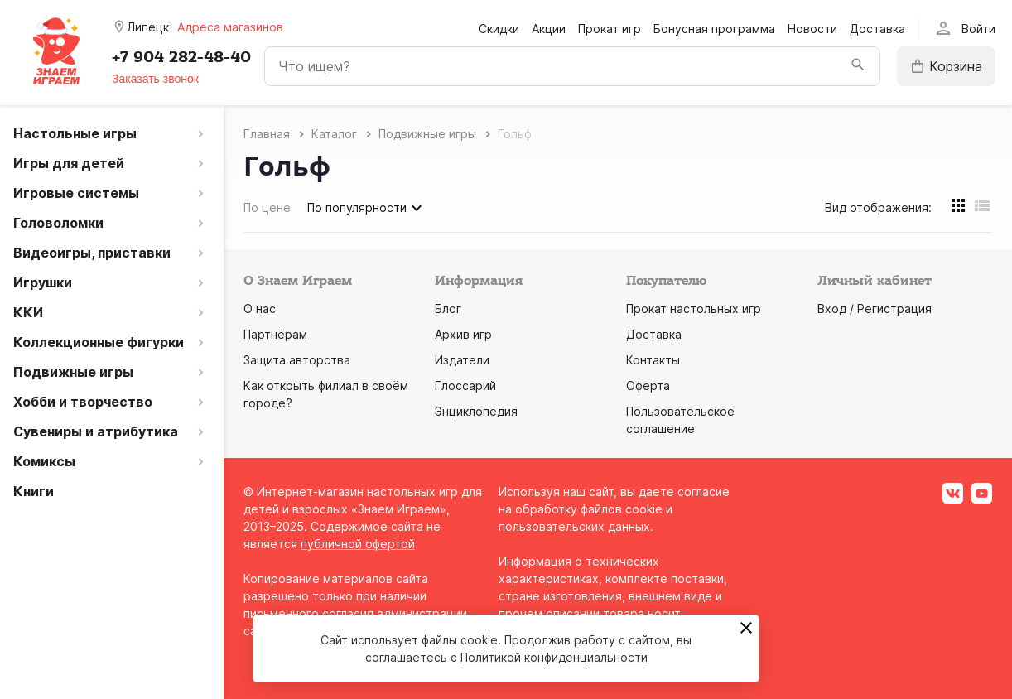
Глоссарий (465, 385)
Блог (448, 308)
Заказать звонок (155, 78)
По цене (267, 207)
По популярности (366, 208)
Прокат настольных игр (693, 308)
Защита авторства (296, 360)
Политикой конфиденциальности (554, 657)
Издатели (462, 360)
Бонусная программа (714, 29)
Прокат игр (609, 29)
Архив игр (463, 334)
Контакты (653, 360)
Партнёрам (275, 334)
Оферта (648, 385)
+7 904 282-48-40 (181, 57)
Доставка (877, 29)
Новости (812, 29)
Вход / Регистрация (874, 308)
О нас (259, 308)
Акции (549, 29)
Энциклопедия (476, 411)
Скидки (499, 29)
